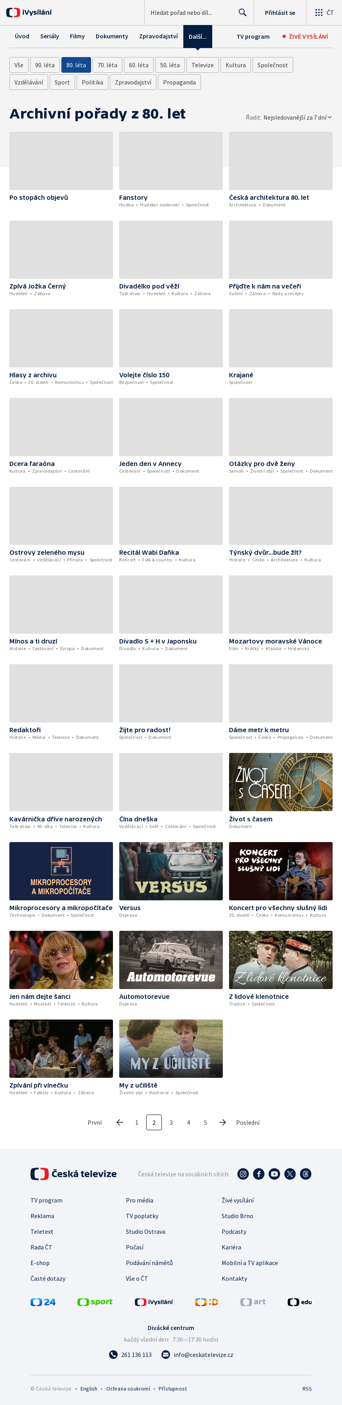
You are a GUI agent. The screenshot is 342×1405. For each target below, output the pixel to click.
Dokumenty (112, 36)
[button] (61, 161)
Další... (198, 36)
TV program (253, 36)
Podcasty (234, 1231)
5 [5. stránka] (205, 1122)
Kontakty (234, 1278)
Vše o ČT (137, 1278)
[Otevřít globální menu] (324, 12)
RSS (307, 1388)
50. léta (170, 65)
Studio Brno (237, 1216)
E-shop (40, 1263)
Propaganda (179, 82)
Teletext (42, 1231)
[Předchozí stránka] (119, 1122)
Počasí (134, 1247)
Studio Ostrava (145, 1231)
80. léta (76, 65)
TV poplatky (142, 1216)
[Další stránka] (223, 1122)
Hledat (240, 15)
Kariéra (231, 1247)
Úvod (22, 36)
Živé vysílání (238, 1200)
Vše (18, 65)
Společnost (273, 65)
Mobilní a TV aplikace (250, 1263)
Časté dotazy (47, 1278)
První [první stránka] (95, 1122)
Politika (92, 82)
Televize (203, 65)
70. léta (107, 65)
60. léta (139, 65)
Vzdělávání (28, 82)
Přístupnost (173, 1388)
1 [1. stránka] (136, 1122)
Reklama (42, 1216)
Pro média (139, 1200)
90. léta (45, 65)
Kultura (236, 65)
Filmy (77, 36)
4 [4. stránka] (188, 1122)
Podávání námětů (149, 1263)
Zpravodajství (158, 36)
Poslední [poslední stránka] (248, 1122)
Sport (62, 82)
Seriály (49, 36)
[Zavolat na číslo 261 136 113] (130, 1354)
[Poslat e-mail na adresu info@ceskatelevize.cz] (197, 1354)
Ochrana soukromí (128, 1388)
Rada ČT (41, 1247)
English (89, 1388)
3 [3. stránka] (171, 1122)
